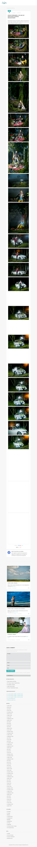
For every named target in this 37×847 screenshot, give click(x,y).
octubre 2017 (9, 744)
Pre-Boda (8, 811)
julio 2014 (9, 796)
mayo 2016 (9, 763)
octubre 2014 (9, 791)
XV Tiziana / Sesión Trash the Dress (13, 683)
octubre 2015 (9, 775)
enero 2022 (9, 710)
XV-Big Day (13, 639)
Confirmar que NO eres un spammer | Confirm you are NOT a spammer (18, 672)
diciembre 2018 (10, 731)
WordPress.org (9, 838)
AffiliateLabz (9, 700)
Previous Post (9, 8)
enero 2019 (9, 729)
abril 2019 (9, 726)
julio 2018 (9, 738)
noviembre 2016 (10, 755)
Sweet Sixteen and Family (11, 681)
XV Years (9, 639)
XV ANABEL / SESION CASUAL (18, 694)
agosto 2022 (9, 705)
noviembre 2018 (10, 733)
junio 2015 (9, 781)
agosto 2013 (9, 805)
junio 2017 (9, 750)
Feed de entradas (10, 835)
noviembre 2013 (10, 804)
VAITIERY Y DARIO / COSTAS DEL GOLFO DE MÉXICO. (16, 608)
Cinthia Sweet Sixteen (11, 686)
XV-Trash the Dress (10, 827)
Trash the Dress (10, 613)
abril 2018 (9, 741)
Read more (14, 586)
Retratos (14, 12)
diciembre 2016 (10, 754)
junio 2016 (9, 762)
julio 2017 (9, 749)
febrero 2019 (9, 728)
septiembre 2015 (10, 776)
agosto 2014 (9, 794)
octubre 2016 (9, 757)
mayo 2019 (9, 725)
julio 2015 (9, 779)
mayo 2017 (9, 752)
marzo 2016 (9, 767)
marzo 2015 (9, 786)
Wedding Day (9, 821)
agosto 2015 (9, 778)
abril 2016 (9, 765)
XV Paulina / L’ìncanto (12, 634)
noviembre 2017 (10, 742)
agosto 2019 (9, 720)
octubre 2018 (9, 734)
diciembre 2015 (10, 771)
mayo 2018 (9, 739)
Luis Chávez (21, 551)
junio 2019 (9, 723)
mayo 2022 (9, 707)
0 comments (19, 12)
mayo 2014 (9, 799)
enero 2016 (9, 770)
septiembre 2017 (10, 746)
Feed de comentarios (11, 836)
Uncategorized (9, 818)
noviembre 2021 (10, 712)
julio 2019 (9, 721)
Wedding (15, 613)
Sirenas (14, 698)
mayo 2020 (9, 717)
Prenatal (8, 813)
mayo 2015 (9, 783)
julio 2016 (9, 760)
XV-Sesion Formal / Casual (11, 826)
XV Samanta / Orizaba (11, 684)
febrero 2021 (9, 713)
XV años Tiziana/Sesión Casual (12, 687)
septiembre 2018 (10, 736)
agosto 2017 (9, 747)
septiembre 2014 (10, 792)
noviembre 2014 (10, 789)
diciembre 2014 (10, 788)
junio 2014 (9, 797)
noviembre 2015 (10, 773)
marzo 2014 (9, 802)
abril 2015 (9, 784)
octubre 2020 (9, 715)
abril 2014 (9, 800)
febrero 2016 (9, 768)
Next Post (13, 8)
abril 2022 (9, 708)
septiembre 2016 (10, 758)
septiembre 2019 (10, 718)
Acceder (8, 833)
